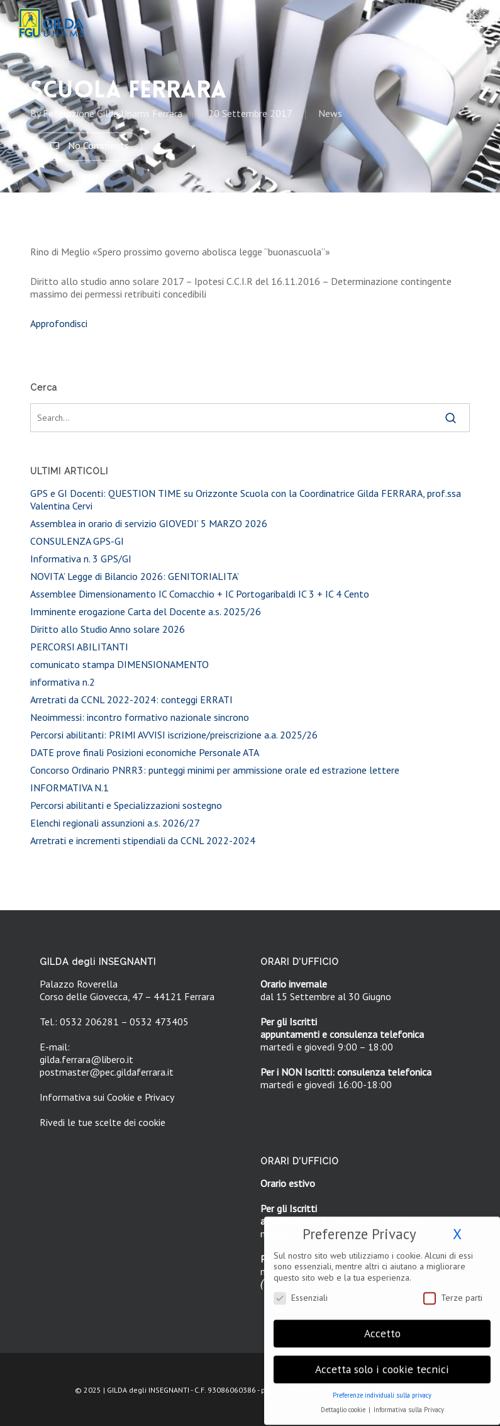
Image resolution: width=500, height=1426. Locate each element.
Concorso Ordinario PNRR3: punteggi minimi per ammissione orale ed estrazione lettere (214, 770)
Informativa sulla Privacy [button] (409, 1401)
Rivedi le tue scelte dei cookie (102, 1122)
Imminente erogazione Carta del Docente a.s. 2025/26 (145, 611)
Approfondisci (58, 323)
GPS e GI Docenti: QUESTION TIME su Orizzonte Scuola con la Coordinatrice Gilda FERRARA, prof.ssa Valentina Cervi (245, 499)
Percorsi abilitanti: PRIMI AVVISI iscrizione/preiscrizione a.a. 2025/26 (174, 734)
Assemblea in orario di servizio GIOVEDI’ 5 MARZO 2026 (148, 523)
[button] (475, 23)
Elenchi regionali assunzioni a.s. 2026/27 (115, 822)
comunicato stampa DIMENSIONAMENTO (119, 664)
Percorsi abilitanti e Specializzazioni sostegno (126, 805)
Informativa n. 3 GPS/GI (80, 558)
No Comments (86, 146)
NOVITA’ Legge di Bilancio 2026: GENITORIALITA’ (134, 576)
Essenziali (301, 1289)
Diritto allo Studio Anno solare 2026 (107, 629)
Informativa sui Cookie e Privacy (107, 1097)
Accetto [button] (382, 1325)
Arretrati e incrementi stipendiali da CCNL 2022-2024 (142, 840)
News (330, 113)
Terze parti (452, 1289)
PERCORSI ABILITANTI (79, 646)
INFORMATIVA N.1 (69, 787)
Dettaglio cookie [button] (344, 1401)
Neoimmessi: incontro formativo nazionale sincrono (139, 717)
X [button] (457, 1226)
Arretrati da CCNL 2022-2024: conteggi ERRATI (131, 699)
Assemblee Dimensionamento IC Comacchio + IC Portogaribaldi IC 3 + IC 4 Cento (199, 594)
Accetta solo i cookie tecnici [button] (382, 1361)
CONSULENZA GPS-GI (77, 541)
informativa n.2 (62, 682)
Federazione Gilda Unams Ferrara (112, 113)
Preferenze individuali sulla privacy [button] (382, 1387)
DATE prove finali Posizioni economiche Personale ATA (144, 752)
